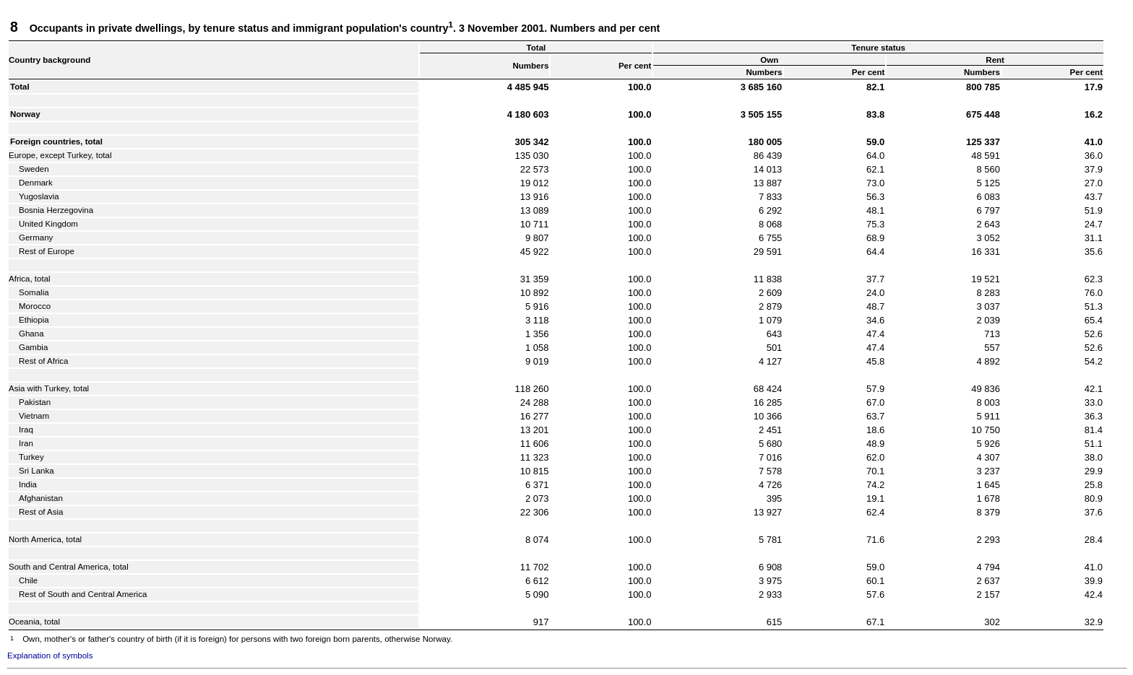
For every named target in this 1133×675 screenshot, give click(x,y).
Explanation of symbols (49, 655)
